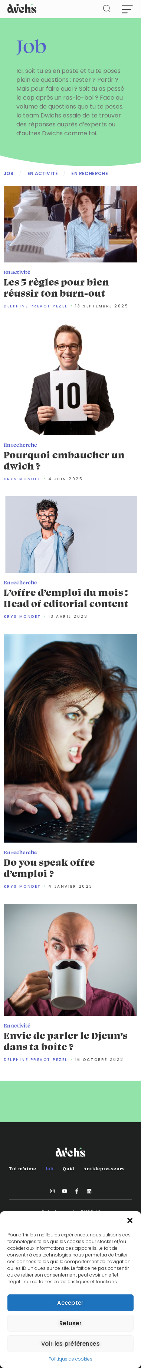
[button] (130, 1220)
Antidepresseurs (104, 1168)
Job (8, 173)
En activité (42, 173)
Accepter (70, 1303)
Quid (69, 1168)
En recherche (89, 173)
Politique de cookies (70, 1359)
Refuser (70, 1323)
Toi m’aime (22, 1168)
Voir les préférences (70, 1344)
